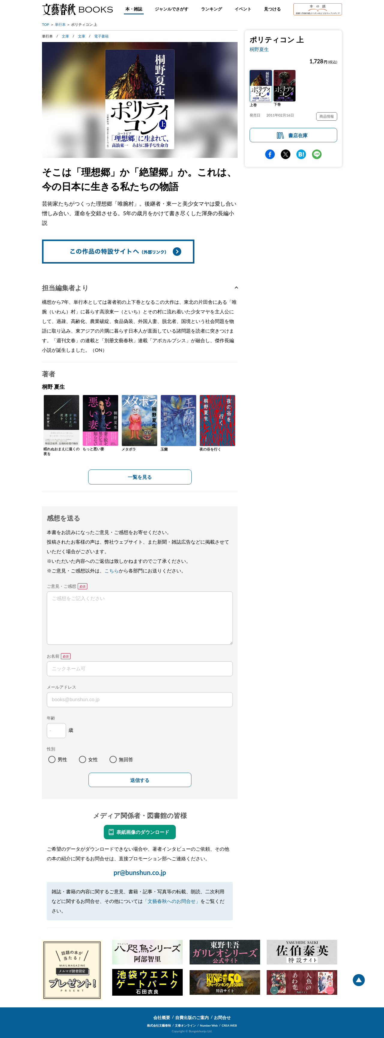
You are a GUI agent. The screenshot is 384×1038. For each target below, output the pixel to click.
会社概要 (161, 1017)
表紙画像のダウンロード (142, 832)
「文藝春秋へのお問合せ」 (171, 901)
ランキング (211, 8)
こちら (111, 570)
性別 (51, 748)
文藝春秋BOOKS (77, 9)
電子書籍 (101, 36)
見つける (272, 8)
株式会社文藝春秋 (159, 1025)
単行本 (60, 24)
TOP (45, 24)
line (317, 154)
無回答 (126, 759)
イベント (243, 8)
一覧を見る (140, 477)
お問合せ (222, 1017)
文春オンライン (185, 1025)
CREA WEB (229, 1025)
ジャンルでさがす (171, 8)
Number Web (209, 1025)
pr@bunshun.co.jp (139, 872)
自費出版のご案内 (192, 1017)
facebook (270, 154)
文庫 (65, 36)
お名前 (53, 656)
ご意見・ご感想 (61, 586)
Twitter (285, 154)
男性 (62, 759)
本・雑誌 (133, 8)
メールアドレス (61, 686)
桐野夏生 (259, 49)
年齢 (51, 717)
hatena (301, 154)
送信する (139, 780)
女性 (93, 759)
